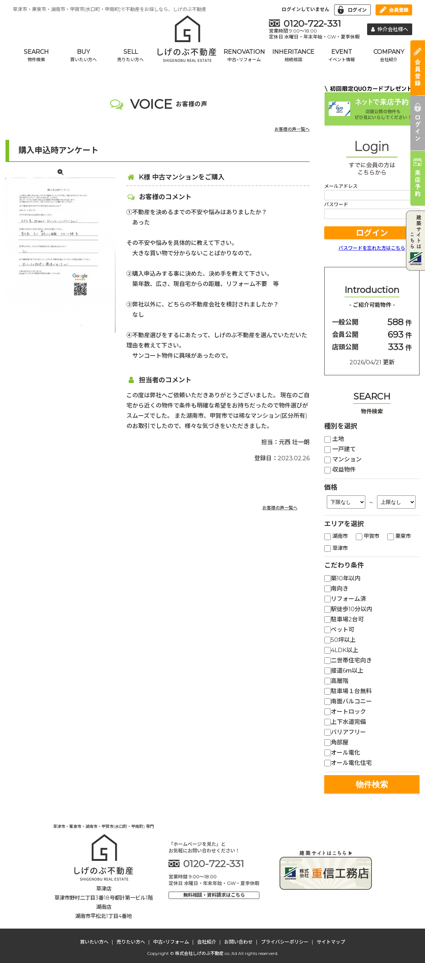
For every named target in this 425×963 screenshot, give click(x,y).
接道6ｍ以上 (343, 670)
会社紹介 (206, 942)
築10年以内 (342, 578)
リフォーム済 (345, 598)
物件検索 (372, 784)
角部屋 (336, 742)
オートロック (345, 711)
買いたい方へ (94, 942)
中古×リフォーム (171, 942)
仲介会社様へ (390, 29)
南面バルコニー (348, 701)
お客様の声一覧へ (292, 129)
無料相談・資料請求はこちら (214, 895)
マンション (343, 459)
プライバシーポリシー (284, 942)
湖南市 (336, 536)
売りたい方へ (131, 942)
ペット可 (339, 629)
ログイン (372, 233)
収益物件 (340, 469)
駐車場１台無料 (348, 691)
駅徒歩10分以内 (348, 609)
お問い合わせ (238, 942)
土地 (334, 438)
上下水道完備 (345, 721)
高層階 (336, 680)
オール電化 (342, 752)
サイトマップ (331, 942)
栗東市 (399, 536)
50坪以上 (340, 639)
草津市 (336, 548)
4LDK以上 (341, 650)
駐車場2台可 (344, 619)
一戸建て (340, 449)
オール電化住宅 (348, 762)
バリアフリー (345, 732)
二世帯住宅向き (348, 660)
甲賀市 (367, 536)
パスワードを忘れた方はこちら (372, 248)
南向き (336, 588)
